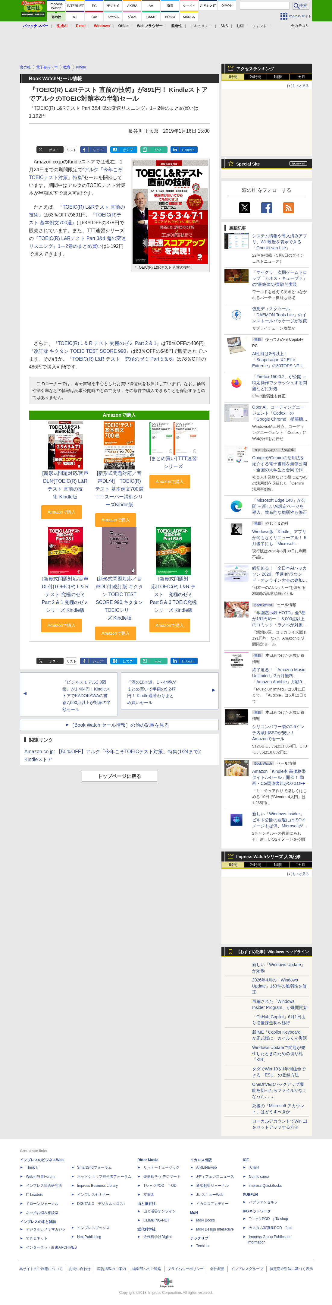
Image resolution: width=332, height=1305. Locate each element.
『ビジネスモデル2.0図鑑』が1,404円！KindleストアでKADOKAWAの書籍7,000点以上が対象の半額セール (86, 696)
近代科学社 (146, 1229)
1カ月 (300, 77)
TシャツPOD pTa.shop (268, 1219)
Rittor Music (147, 1160)
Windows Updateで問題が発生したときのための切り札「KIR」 (278, 1053)
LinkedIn (188, 150)
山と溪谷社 (146, 1204)
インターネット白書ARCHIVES (51, 1247)
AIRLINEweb (206, 1167)
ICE (246, 1160)
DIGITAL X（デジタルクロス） (102, 1204)
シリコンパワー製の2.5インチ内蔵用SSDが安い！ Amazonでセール (278, 732)
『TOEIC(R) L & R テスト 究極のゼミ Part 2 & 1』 (107, 343)
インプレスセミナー (93, 1195)
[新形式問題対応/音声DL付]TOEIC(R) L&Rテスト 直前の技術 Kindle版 (65, 485)
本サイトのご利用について (41, 1269)
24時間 (255, 77)
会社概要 (217, 1269)
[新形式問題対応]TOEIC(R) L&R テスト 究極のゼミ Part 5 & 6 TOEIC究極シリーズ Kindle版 (173, 594)
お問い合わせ (80, 1269)
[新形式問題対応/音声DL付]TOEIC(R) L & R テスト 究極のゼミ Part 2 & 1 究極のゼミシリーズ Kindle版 (65, 594)
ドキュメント (201, 26)
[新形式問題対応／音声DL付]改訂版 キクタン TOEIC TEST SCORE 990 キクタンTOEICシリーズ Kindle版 (119, 598)
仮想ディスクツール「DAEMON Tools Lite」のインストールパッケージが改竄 (279, 314)
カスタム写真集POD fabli (270, 1228)
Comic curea (259, 1176)
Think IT (32, 1167)
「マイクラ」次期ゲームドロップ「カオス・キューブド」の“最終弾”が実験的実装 (279, 278)
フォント (259, 26)
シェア (98, 150)
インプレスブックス (93, 1228)
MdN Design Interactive (215, 1229)
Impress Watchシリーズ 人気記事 (268, 856)
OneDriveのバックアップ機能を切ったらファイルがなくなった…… (279, 1090)
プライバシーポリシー (186, 1269)
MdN (194, 1213)
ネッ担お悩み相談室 (42, 1213)
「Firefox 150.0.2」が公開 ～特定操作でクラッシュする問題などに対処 (279, 382)
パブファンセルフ (263, 1202)
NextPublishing (89, 1237)
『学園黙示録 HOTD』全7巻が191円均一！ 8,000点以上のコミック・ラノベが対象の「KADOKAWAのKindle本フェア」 (279, 624)
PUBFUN (250, 1195)
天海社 (254, 1167)
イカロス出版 (201, 1160)
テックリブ (199, 1238)
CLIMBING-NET (156, 1220)
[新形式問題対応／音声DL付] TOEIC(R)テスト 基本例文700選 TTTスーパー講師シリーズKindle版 (119, 489)
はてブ (128, 150)
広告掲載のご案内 (111, 1269)
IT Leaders (34, 1195)
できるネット (37, 1238)
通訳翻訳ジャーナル (212, 1185)
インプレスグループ (247, 1269)
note (158, 150)
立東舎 (148, 1195)
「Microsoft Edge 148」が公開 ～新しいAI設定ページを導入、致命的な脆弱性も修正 (279, 506)
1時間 (233, 77)
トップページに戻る (119, 776)
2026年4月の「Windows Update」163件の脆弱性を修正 (279, 986)
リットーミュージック (161, 1167)
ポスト (54, 150)
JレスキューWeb (209, 1195)
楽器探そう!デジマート (161, 1176)
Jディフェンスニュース (215, 1176)
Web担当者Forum (40, 1176)
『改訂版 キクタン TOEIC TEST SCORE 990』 (80, 351)
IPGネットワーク (257, 1211)
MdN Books (205, 1220)
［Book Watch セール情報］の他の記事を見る (119, 725)
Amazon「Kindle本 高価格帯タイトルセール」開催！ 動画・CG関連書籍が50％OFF (279, 777)
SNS (224, 26)
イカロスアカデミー (212, 1204)
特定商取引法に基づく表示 (291, 1269)
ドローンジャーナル (42, 1204)
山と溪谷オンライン (159, 1211)
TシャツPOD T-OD (160, 1185)
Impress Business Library (97, 1185)
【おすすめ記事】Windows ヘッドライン (272, 952)
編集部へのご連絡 (146, 1269)
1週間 (278, 77)
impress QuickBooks (265, 1185)
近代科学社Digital (157, 1237)
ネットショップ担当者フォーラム (104, 1176)
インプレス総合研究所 (44, 1185)
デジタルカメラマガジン (46, 1229)
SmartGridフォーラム (94, 1167)
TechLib (202, 1246)
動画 (240, 26)
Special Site (248, 164)
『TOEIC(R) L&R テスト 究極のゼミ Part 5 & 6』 (122, 359)
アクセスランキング (255, 68)
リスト (72, 150)
